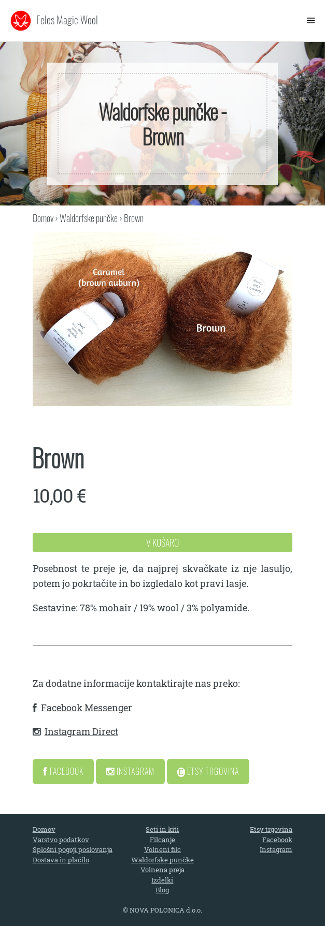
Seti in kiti (162, 829)
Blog (162, 889)
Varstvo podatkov (61, 839)
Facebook (63, 771)
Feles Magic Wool (67, 19)
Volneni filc (162, 849)
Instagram (130, 771)
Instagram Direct (81, 731)
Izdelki (162, 880)
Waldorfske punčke (89, 218)
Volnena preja (162, 869)
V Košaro (162, 542)
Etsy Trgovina (208, 771)
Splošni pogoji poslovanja (72, 849)
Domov (43, 218)
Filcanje (162, 839)
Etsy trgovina (271, 829)
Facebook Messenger (86, 707)
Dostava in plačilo (61, 859)
